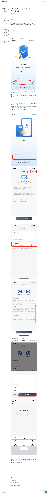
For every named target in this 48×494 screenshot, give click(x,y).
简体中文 (44, 492)
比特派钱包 (4, 492)
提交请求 (43, 1)
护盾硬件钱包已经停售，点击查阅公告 (6, 35)
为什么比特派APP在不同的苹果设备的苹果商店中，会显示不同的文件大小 (6, 31)
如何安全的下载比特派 (14, 482)
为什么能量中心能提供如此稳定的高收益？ (6, 15)
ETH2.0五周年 (5, 18)
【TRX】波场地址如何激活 (6, 24)
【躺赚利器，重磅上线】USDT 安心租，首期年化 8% (6, 10)
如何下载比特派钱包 (14, 480)
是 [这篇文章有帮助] (21, 470)
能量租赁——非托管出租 (6, 21)
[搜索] (39, 5)
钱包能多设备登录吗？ (5, 38)
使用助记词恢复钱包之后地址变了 (6, 42)
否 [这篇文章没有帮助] (26, 470)
